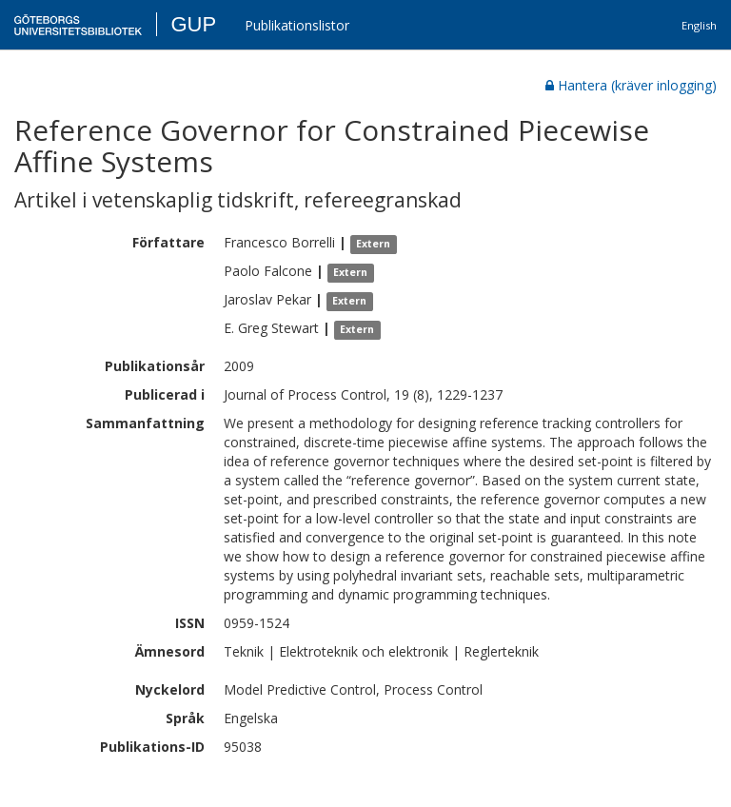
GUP (193, 24)
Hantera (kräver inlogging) (631, 85)
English (699, 25)
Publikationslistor (297, 25)
